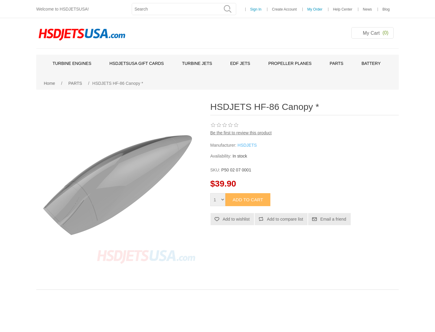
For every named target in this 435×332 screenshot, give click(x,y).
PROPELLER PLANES (289, 63)
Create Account (284, 9)
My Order (314, 9)
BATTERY (371, 63)
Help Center (342, 9)
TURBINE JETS (197, 63)
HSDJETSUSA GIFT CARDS (136, 63)
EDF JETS (240, 63)
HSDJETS (247, 145)
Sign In (255, 9)
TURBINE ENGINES (72, 63)
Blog (386, 9)
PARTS (336, 63)
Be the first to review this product (241, 132)
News (367, 9)
